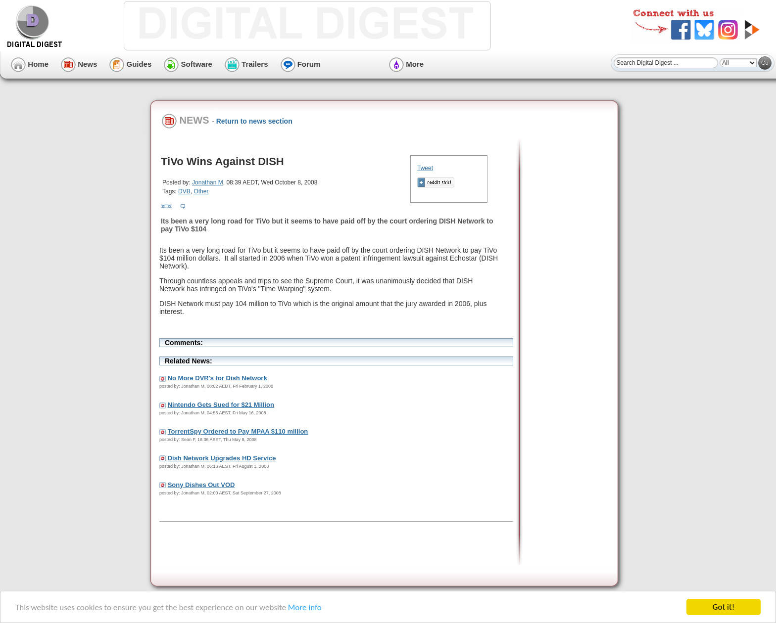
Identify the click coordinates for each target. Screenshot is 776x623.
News (79, 64)
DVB (184, 191)
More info (305, 607)
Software (188, 64)
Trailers (246, 64)
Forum (301, 64)
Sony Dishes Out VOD (201, 485)
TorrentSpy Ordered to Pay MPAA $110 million (238, 431)
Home (29, 64)
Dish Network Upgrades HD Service (222, 458)
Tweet (425, 168)
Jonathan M (207, 182)
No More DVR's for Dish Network (217, 378)
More (406, 64)
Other (201, 191)
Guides (130, 64)
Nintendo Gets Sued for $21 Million (221, 404)
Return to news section (254, 121)
